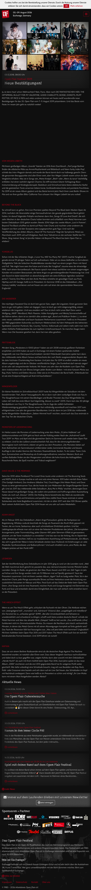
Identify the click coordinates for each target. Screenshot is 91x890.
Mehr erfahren (76, 6)
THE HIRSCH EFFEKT (11, 602)
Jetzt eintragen (45, 802)
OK (66, 6)
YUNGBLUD (7, 251)
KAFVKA (5, 646)
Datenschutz (21, 882)
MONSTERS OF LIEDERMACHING (17, 427)
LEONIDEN (7, 558)
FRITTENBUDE (8, 342)
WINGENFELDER (9, 386)
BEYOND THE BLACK (11, 205)
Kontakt (34, 882)
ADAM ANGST (8, 514)
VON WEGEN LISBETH (12, 161)
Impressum (7, 882)
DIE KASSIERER (9, 298)
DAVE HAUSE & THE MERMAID (16, 471)
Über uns (46, 882)
